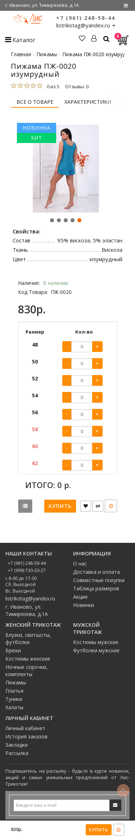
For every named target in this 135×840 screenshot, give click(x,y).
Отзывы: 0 (77, 86)
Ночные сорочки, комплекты (26, 672)
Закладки (16, 746)
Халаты (14, 709)
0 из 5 (52, 86)
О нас (80, 565)
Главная (21, 54)
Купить (98, 830)
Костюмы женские (27, 660)
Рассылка (16, 754)
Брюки (13, 652)
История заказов (26, 738)
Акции (80, 598)
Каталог (20, 40)
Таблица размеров (96, 590)
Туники (13, 700)
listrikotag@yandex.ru (30, 600)
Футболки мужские (96, 652)
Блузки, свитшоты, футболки (28, 640)
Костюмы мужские (95, 643)
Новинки (83, 607)
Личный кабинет (25, 730)
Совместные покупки (99, 582)
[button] (52, 222)
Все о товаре (35, 101)
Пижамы (15, 684)
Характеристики (87, 101)
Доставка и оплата (96, 574)
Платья (14, 692)
